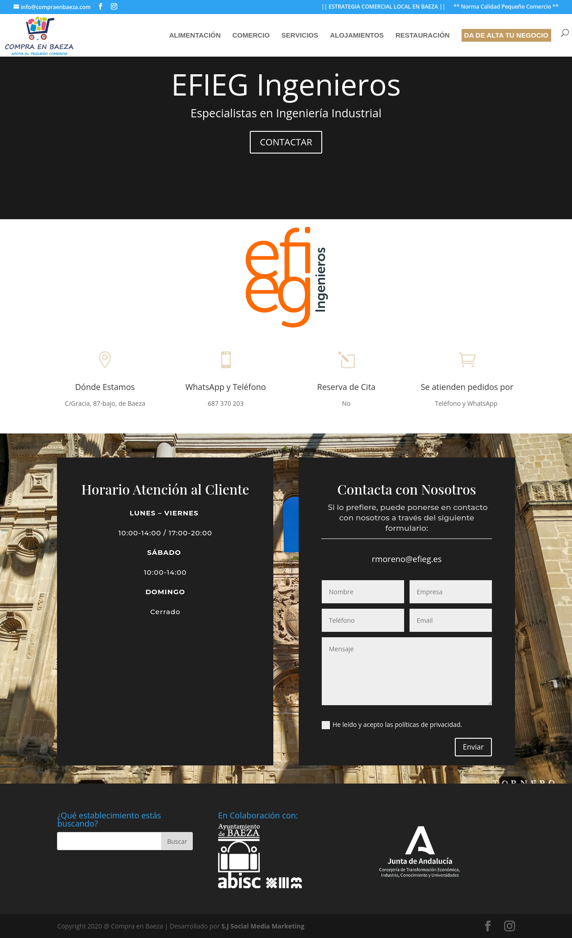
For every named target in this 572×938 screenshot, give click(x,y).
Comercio (251, 35)
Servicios (299, 35)
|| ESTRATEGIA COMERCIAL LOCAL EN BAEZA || (383, 7)
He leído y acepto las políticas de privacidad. (392, 724)
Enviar (473, 747)
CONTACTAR (286, 142)
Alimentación (195, 35)
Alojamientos (357, 35)
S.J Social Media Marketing (262, 926)
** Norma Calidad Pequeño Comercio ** (505, 7)
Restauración (423, 35)
